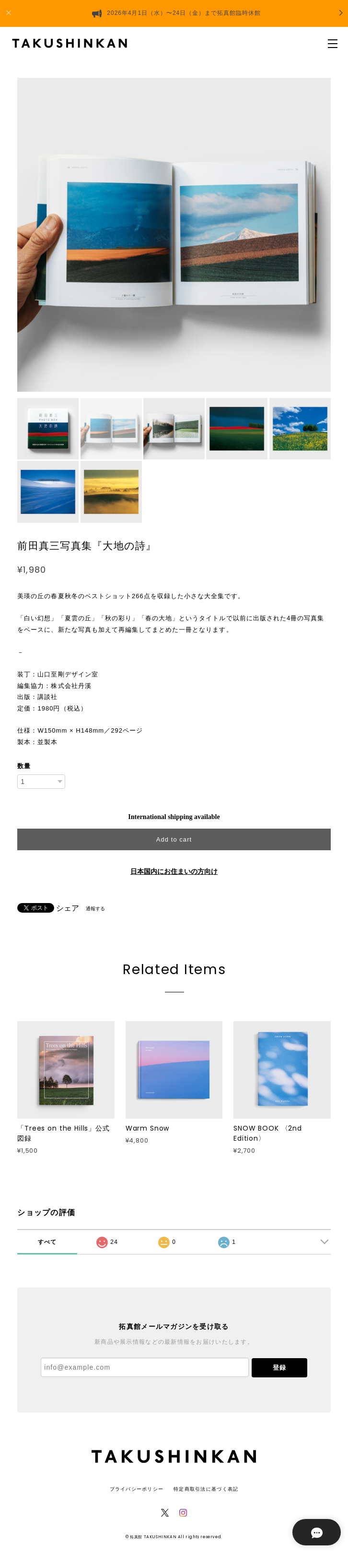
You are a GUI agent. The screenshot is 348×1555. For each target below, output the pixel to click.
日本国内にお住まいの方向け (174, 871)
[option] (174, 235)
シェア (67, 908)
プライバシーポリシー (137, 1489)
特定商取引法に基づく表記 (206, 1489)
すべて (47, 1242)
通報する (95, 908)
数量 (24, 766)
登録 (279, 1367)
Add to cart (174, 839)
